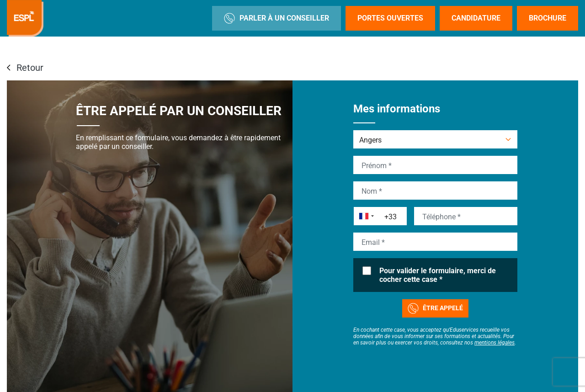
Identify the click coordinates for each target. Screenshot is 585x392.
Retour (25, 67)
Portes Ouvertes (390, 18)
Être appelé (435, 308)
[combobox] (364, 216)
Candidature (476, 18)
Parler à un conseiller (276, 18)
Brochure (547, 18)
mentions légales (494, 342)
